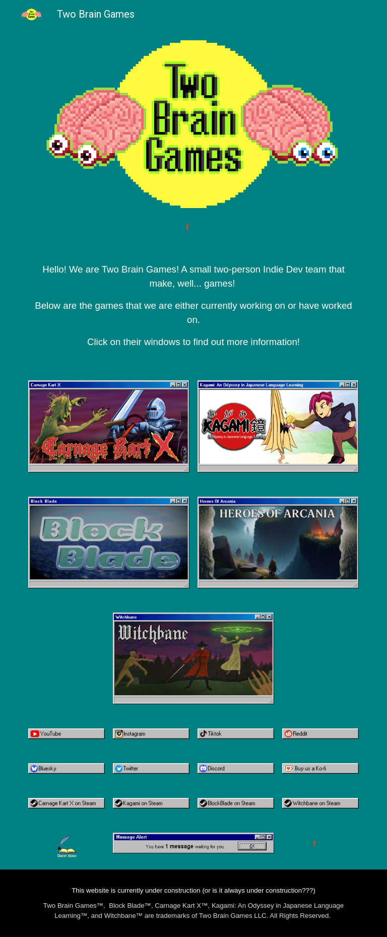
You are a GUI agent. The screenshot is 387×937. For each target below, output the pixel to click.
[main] (193, 297)
